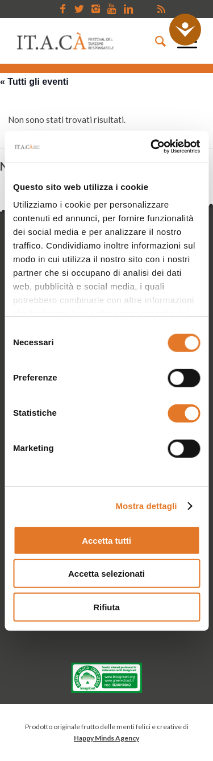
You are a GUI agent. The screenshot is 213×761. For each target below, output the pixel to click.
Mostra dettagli (146, 506)
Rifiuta (106, 606)
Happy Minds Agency (106, 738)
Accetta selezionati (106, 573)
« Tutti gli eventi (34, 81)
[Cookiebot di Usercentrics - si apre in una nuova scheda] (151, 146)
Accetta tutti (106, 540)
